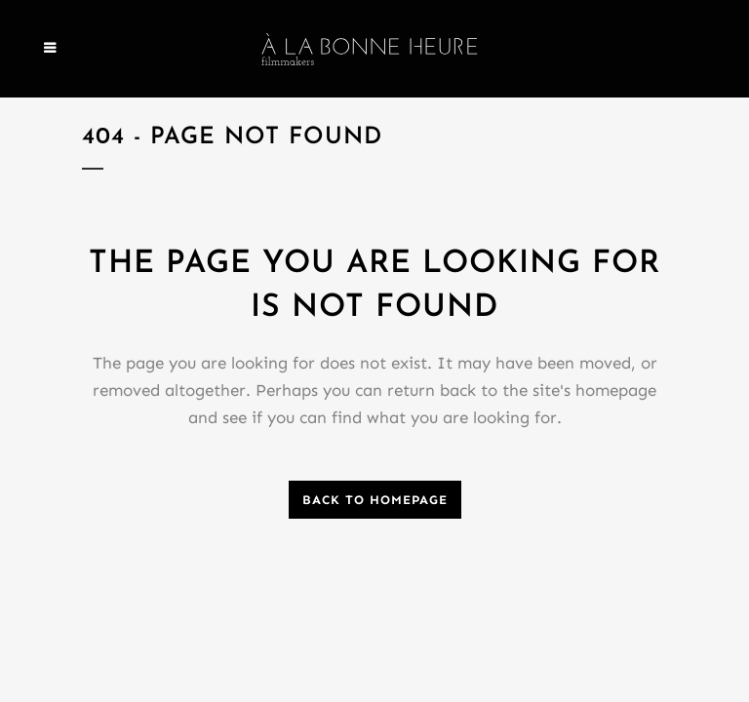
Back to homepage (375, 499)
